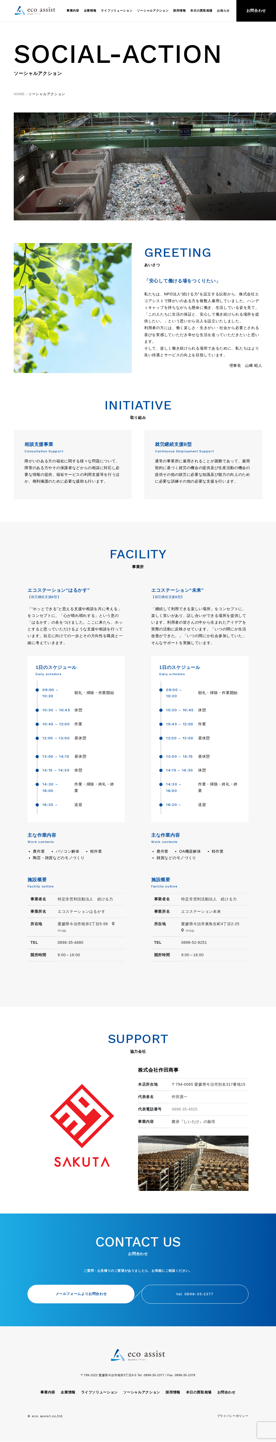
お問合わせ (256, 10)
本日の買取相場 (201, 10)
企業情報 (90, 10)
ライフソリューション (116, 10)
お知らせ (223, 10)
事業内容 (73, 10)
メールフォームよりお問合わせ (77, 1294)
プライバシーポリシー (233, 1416)
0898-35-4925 (185, 1109)
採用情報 (179, 10)
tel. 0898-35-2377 (198, 1294)
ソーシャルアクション (152, 10)
